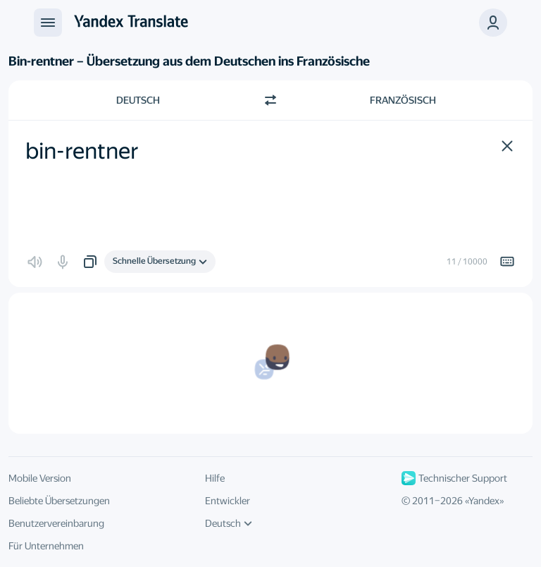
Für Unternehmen (46, 545)
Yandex (483, 500)
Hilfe (215, 478)
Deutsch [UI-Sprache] (228, 523)
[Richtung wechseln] (270, 100)
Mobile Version (39, 478)
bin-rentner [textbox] (82, 151)
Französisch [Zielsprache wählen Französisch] (403, 100)
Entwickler (227, 500)
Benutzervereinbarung (56, 523)
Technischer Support (454, 478)
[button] (493, 22)
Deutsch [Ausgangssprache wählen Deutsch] (138, 100)
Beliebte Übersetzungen (59, 500)
